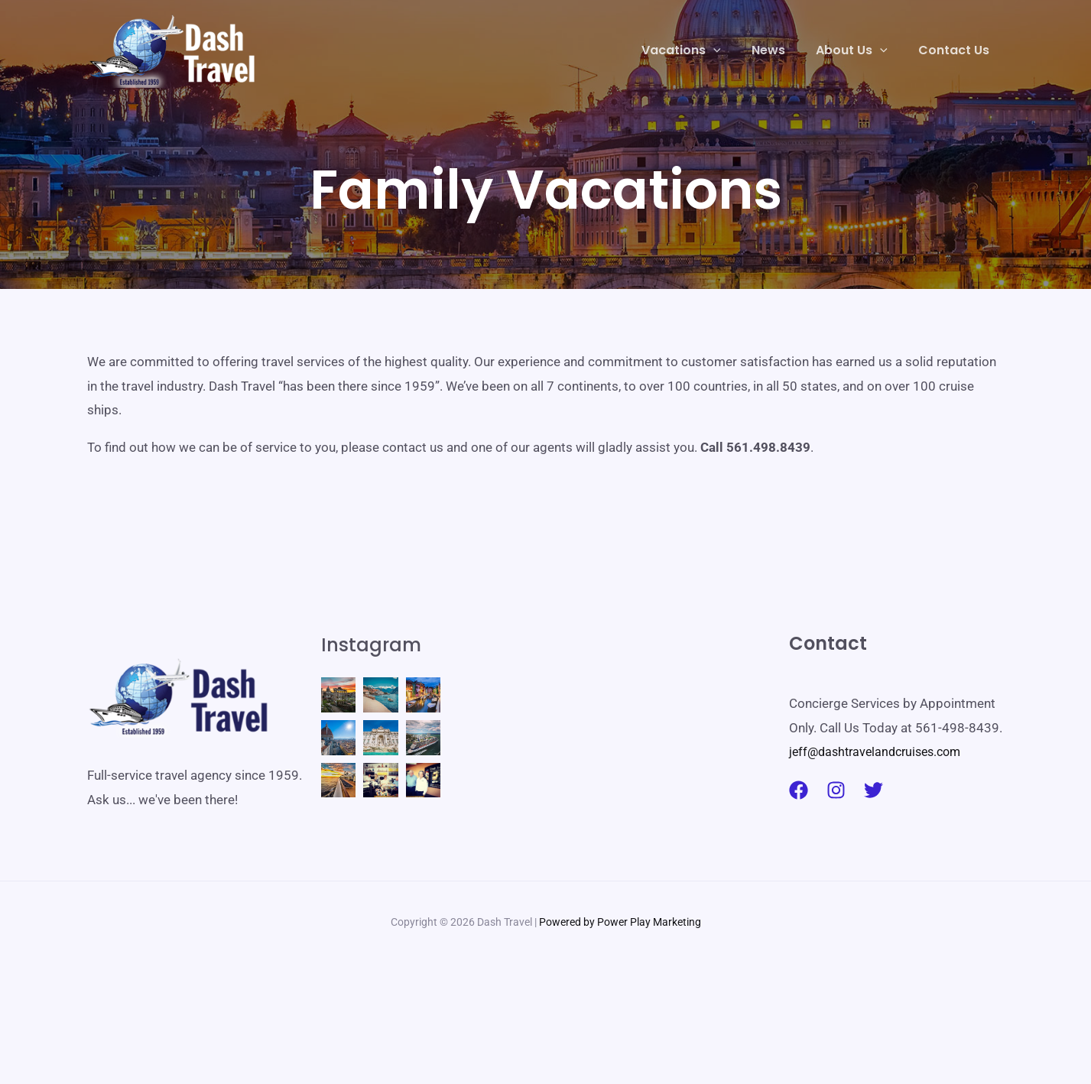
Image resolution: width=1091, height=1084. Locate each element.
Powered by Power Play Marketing (620, 1002)
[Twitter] (873, 790)
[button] (703, 50)
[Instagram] (836, 790)
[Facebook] (798, 790)
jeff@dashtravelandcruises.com (880, 751)
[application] (734, 50)
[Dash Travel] (173, 49)
